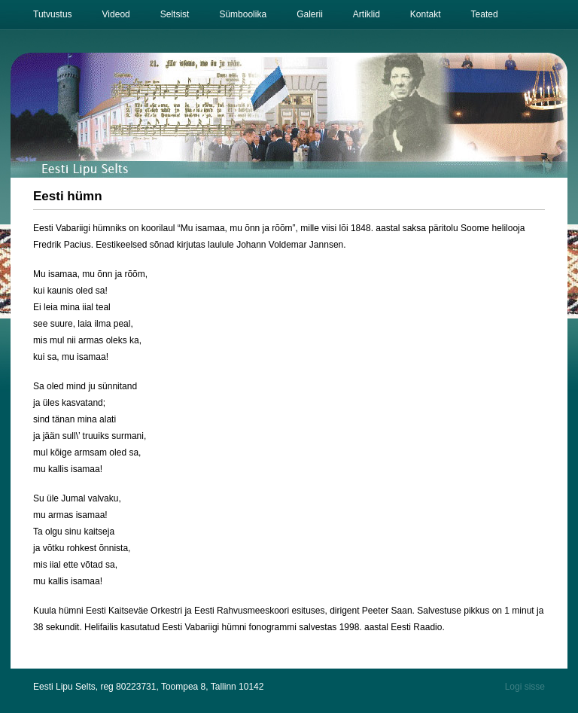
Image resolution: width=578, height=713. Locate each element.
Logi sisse (525, 686)
